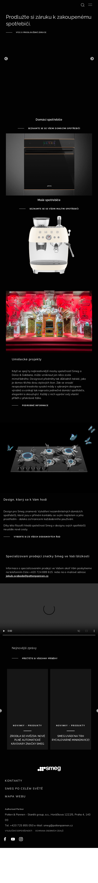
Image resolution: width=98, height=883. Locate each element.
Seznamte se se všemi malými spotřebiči (54, 209)
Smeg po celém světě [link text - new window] (24, 788)
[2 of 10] (70, 711)
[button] (6, 59)
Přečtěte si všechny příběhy (39, 658)
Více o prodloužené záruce (31, 32)
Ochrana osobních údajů (49, 831)
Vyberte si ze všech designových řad (37, 537)
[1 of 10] (27, 711)
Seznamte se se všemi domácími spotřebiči (53, 128)
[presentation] (49, 611)
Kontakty (13, 780)
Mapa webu (15, 796)
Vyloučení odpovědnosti (18, 831)
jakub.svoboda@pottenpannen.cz (27, 575)
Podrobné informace (34, 405)
